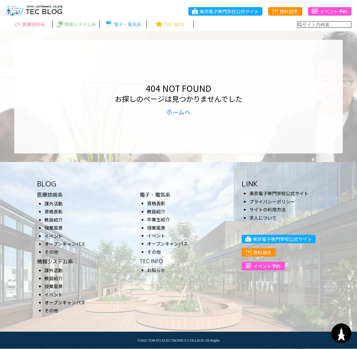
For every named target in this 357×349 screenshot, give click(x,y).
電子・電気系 (155, 194)
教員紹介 (53, 219)
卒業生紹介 (158, 219)
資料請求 (285, 12)
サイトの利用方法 (267, 209)
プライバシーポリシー (272, 201)
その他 (51, 251)
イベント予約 (329, 12)
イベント (53, 235)
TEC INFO (151, 261)
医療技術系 (50, 194)
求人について (263, 217)
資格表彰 (53, 211)
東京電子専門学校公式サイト (225, 12)
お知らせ (156, 270)
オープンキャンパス (64, 243)
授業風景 (53, 227)
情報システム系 (55, 261)
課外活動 (53, 203)
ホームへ (178, 111)
